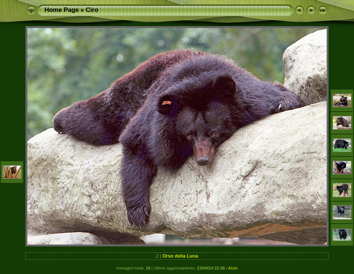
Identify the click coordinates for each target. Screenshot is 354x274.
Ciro (92, 9)
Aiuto (233, 268)
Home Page (62, 9)
